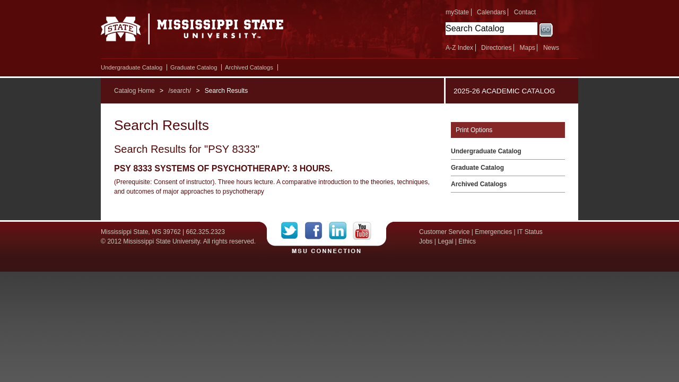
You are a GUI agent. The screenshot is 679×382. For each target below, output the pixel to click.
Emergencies (493, 232)
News (551, 47)
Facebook (317, 231)
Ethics (467, 241)
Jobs (425, 241)
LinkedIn (341, 231)
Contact (525, 12)
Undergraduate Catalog (131, 67)
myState (457, 12)
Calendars (491, 12)
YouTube (362, 231)
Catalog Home (134, 90)
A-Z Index (459, 47)
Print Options (474, 130)
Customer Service (444, 232)
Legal (445, 241)
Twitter (293, 231)
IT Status (530, 232)
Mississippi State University (192, 31)
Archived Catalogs (249, 67)
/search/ (179, 90)
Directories (496, 47)
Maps (527, 47)
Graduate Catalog (193, 67)
